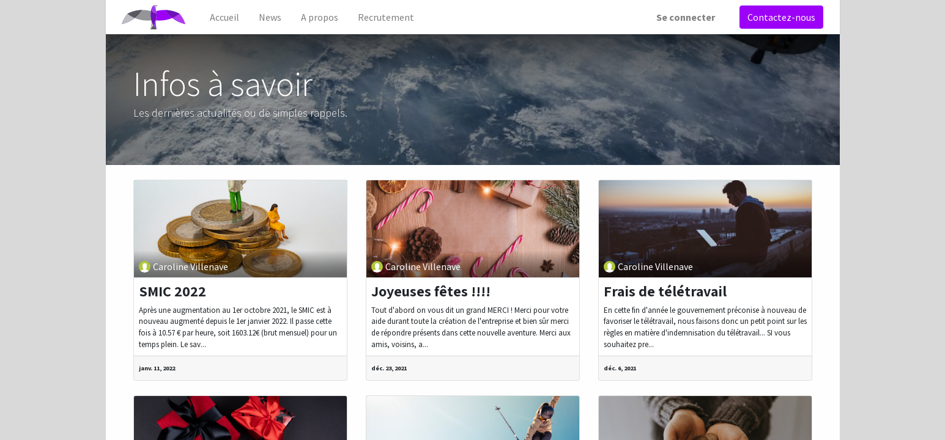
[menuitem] (227, 17)
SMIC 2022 (172, 291)
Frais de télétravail (665, 291)
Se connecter (683, 17)
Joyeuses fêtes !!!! (431, 291)
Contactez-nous (779, 17)
